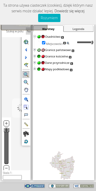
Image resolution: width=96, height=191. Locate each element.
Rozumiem (49, 17)
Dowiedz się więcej (69, 10)
